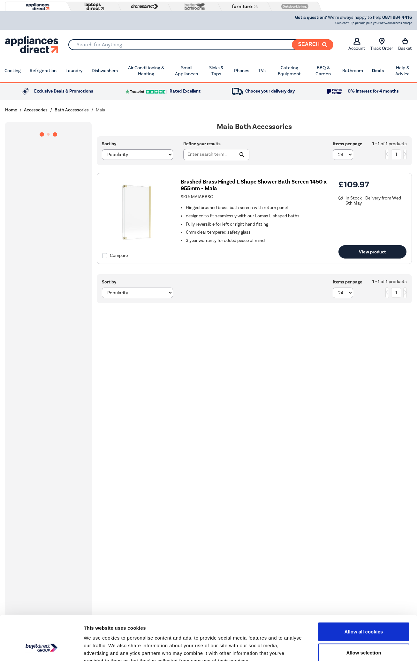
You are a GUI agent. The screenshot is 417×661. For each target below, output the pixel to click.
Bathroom (352, 70)
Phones (241, 70)
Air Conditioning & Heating (146, 71)
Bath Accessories (72, 110)
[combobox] (200, 44)
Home (11, 110)
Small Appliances (186, 71)
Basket (405, 44)
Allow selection (363, 614)
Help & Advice (402, 71)
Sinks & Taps (216, 71)
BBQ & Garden (323, 71)
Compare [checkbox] (119, 255)
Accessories (36, 110)
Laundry (74, 70)
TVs (262, 70)
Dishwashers (105, 70)
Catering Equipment (289, 71)
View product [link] (372, 252)
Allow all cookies (364, 593)
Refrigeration (43, 70)
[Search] (312, 44)
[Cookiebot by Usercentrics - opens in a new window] (41, 648)
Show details (335, 648)
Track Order (381, 44)
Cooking (12, 70)
